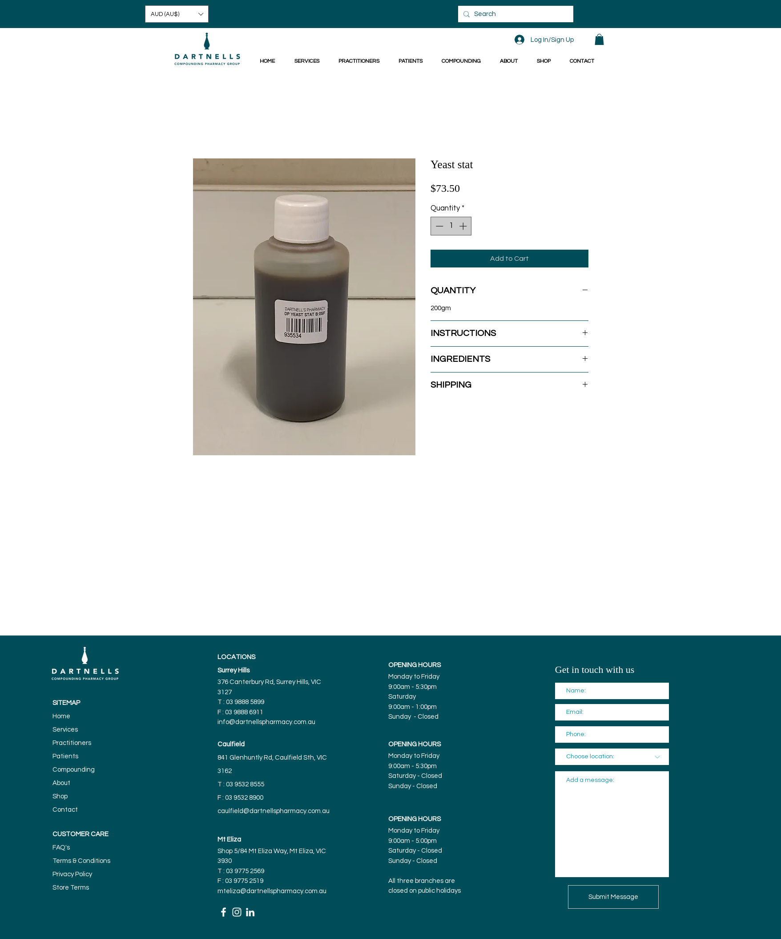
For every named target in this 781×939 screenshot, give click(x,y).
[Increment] (464, 226)
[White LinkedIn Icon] (250, 912)
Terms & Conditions (81, 861)
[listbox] (177, 14)
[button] (177, 14)
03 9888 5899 (246, 702)
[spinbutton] (451, 226)
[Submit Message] (613, 897)
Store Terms (70, 887)
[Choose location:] (612, 757)
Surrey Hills (233, 670)
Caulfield (231, 744)
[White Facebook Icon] (223, 912)
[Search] (514, 14)
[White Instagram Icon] (237, 912)
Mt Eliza (229, 839)
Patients (65, 756)
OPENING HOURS (414, 665)
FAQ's (61, 847)
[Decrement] (438, 226)
